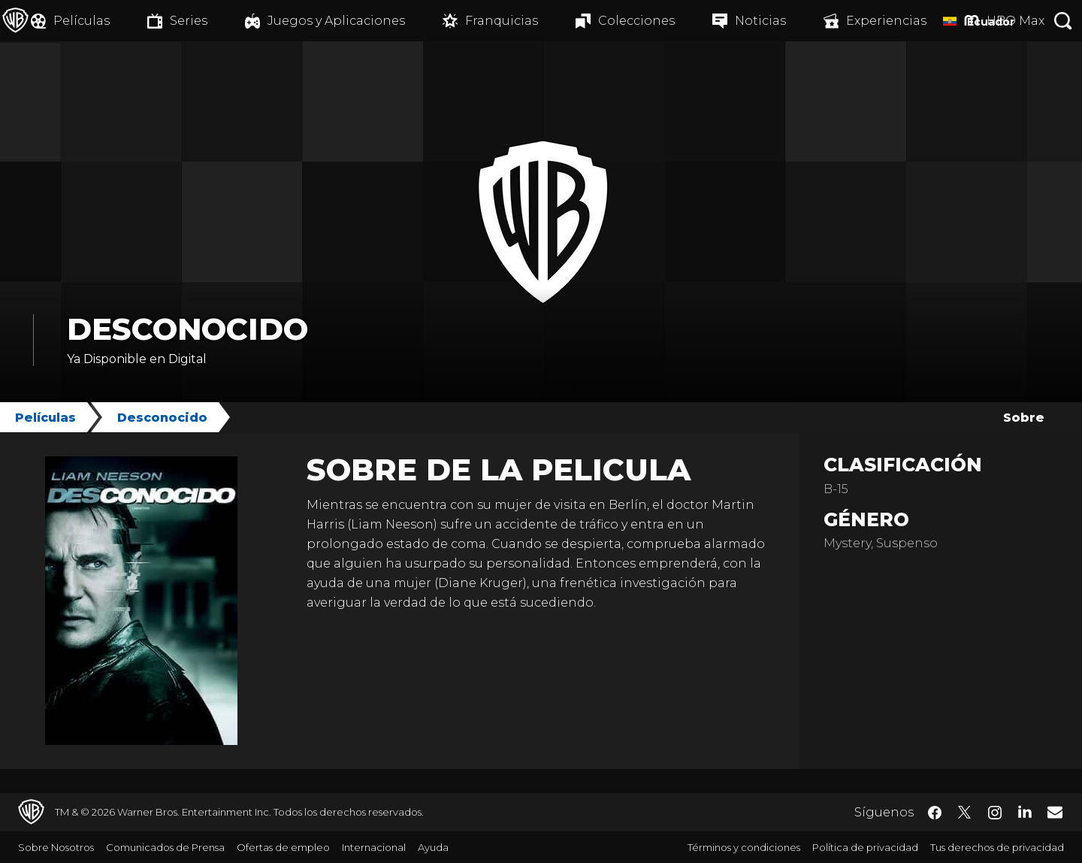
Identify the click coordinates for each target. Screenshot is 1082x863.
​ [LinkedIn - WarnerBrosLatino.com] (1025, 811)
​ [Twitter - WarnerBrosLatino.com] (965, 812)
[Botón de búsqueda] (1063, 20)
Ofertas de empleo (283, 847)
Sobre (1023, 417)
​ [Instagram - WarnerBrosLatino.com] (995, 812)
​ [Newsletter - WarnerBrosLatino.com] (1055, 811)
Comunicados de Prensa (165, 847)
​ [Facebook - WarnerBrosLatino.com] (935, 812)
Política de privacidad (865, 847)
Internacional (374, 847)
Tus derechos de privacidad (997, 847)
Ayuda (433, 847)
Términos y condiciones (744, 847)
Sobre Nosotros (56, 847)
